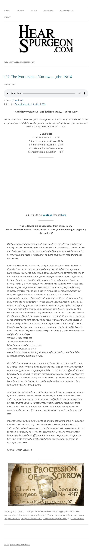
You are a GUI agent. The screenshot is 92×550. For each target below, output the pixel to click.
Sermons (20, 10)
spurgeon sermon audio (31, 518)
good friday (69, 511)
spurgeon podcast (12, 518)
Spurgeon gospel (75, 515)
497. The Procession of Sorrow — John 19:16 (38, 76)
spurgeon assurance (58, 515)
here (63, 214)
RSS (44, 104)
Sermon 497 (43, 515)
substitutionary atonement (55, 518)
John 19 (16, 515)
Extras (34, 10)
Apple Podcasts (22, 104)
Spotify (36, 104)
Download (18, 100)
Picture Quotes (67, 10)
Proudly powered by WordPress (17, 544)
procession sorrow (29, 515)
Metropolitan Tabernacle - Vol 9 (39, 511)
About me (48, 10)
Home (6, 10)
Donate (7, 17)
